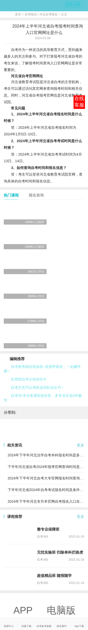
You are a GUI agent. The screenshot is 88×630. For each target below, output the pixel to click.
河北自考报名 (48, 14)
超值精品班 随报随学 (54, 575)
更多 (80, 445)
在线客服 (79, 102)
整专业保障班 (48, 529)
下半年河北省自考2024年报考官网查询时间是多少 (47, 467)
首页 (18, 14)
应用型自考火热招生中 (29, 379)
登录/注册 (73, 4)
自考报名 (31, 14)
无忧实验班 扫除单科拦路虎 (60, 552)
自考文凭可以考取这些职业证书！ (37, 387)
